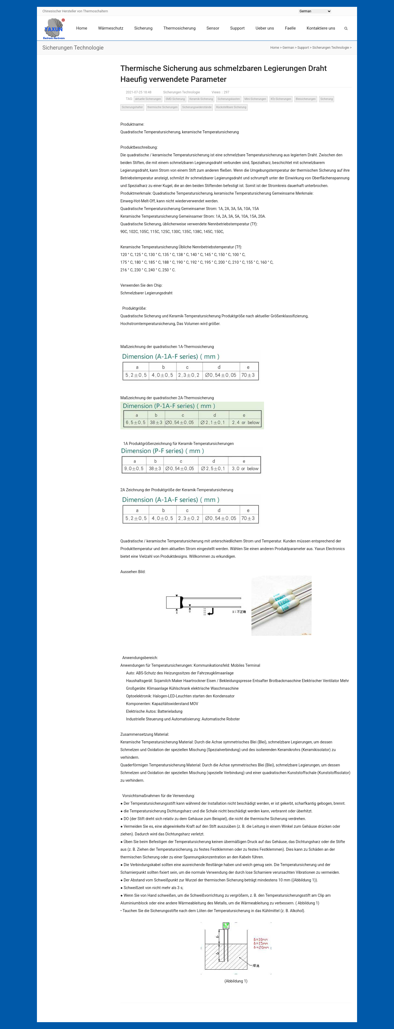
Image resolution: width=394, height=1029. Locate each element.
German (288, 48)
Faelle (290, 28)
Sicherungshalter (132, 107)
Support (237, 28)
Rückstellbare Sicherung (231, 107)
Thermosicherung (179, 28)
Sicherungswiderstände (197, 107)
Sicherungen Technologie (330, 48)
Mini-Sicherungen (255, 99)
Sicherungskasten (229, 99)
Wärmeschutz (110, 28)
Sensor (213, 28)
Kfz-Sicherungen (281, 99)
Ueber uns (265, 28)
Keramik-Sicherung (201, 99)
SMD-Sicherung (175, 99)
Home (81, 28)
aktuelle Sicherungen (148, 99)
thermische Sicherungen (162, 107)
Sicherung (143, 28)
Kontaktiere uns (321, 28)
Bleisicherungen (306, 99)
